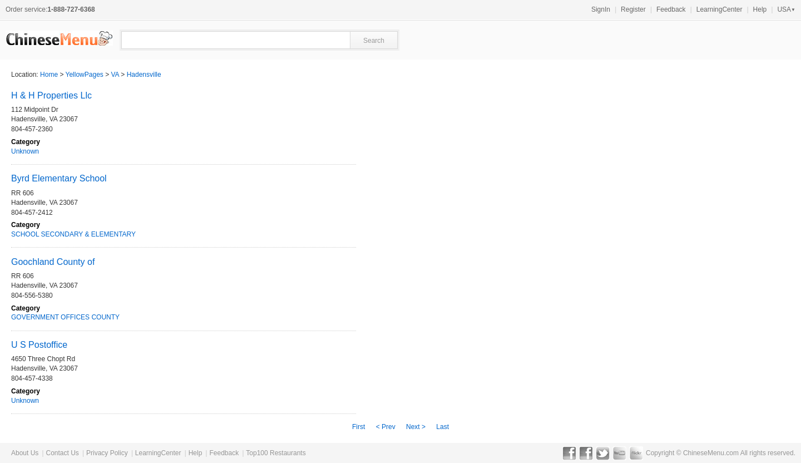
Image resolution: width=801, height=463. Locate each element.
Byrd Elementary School (59, 178)
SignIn (600, 9)
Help (760, 9)
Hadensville (144, 74)
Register (633, 9)
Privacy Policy (107, 453)
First (358, 427)
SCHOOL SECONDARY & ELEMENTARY (73, 234)
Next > (416, 427)
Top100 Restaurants (275, 453)
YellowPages (84, 74)
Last (442, 427)
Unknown (25, 151)
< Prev (385, 427)
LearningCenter (719, 9)
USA (786, 9)
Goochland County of (53, 262)
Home (49, 74)
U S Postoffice (39, 344)
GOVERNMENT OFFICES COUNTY (65, 317)
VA (115, 74)
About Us (24, 453)
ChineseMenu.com (711, 453)
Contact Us (62, 453)
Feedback (671, 9)
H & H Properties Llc (51, 95)
